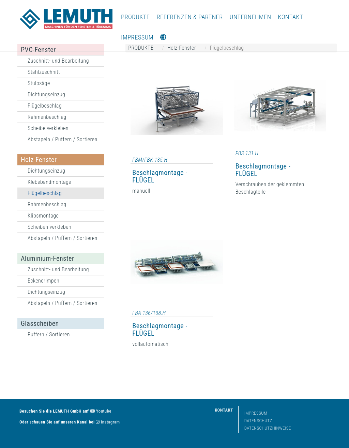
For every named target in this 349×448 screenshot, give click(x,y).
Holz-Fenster (39, 160)
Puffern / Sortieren (49, 334)
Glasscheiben (40, 323)
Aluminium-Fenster (47, 258)
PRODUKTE (135, 16)
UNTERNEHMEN (250, 16)
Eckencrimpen (43, 280)
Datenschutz (258, 420)
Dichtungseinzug (46, 94)
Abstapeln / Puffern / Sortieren (62, 139)
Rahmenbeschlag (47, 117)
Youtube (100, 411)
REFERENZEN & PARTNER (190, 16)
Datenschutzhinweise (267, 428)
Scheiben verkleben (49, 227)
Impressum (255, 413)
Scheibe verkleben (48, 128)
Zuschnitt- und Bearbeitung (58, 61)
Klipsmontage (43, 215)
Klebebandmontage (49, 182)
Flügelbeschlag (45, 105)
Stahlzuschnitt (44, 72)
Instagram (108, 422)
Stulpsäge (39, 83)
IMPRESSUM (137, 37)
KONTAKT (290, 16)
